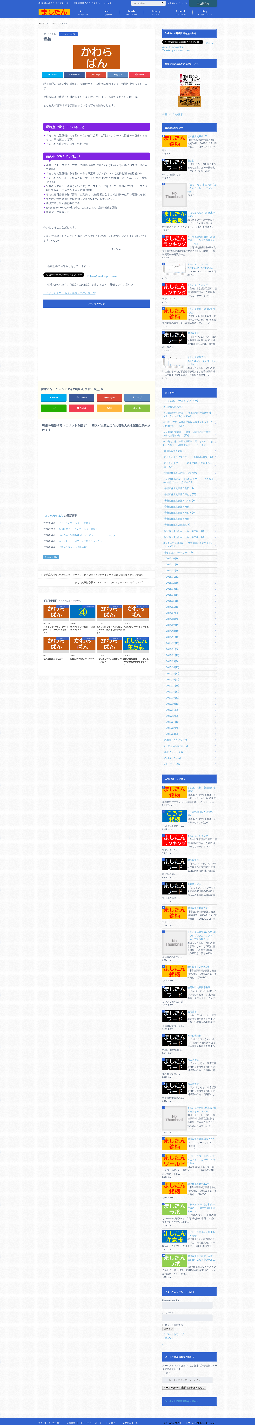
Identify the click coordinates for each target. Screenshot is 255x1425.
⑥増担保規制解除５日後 (178, 517)
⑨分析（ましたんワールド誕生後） (184, 535)
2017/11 (172, 707)
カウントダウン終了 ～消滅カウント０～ (80, 541)
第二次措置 (193, 1057)
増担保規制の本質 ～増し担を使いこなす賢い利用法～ (201, 1257)
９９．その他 (171, 762)
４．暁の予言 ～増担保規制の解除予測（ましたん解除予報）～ (188, 423)
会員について (169, 1334)
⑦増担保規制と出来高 (177, 523)
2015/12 (172, 569)
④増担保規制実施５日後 (178, 505)
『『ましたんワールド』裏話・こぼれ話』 (68, 293)
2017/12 (172, 713)
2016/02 (172, 581)
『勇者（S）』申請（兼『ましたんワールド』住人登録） (202, 188)
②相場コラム (172, 755)
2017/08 (172, 689)
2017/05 (172, 671)
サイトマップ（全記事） (49, 1420)
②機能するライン (175, 737)
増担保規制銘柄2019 (198, 1181)
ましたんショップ (205, 11)
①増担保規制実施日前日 (179, 487)
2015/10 (172, 557)
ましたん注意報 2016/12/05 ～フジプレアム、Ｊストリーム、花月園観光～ (202, 933)
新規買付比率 (194, 881)
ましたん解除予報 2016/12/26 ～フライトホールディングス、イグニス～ (112, 582)
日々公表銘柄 (194, 1033)
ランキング (156, 11)
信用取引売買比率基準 (199, 984)
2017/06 (172, 677)
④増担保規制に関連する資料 (180, 471)
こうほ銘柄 (107, 11)
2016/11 (172, 635)
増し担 (191, 160)
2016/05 (172, 599)
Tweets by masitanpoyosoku (177, 50)
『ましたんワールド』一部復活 (75, 523)
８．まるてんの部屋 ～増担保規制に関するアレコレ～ (188, 543)
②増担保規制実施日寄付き (180, 493)
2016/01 (172, 575)
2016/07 (172, 611)
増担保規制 (193, 332)
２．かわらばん (54, 515)
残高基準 (192, 1008)
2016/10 (172, 629)
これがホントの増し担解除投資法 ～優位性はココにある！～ (201, 1205)
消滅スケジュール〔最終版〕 (73, 547)
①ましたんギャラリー (178, 551)
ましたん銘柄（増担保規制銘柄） (201, 310)
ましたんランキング (198, 284)
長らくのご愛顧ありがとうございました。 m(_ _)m (87, 535)
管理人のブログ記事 (172, 114)
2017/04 (172, 665)
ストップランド (180, 11)
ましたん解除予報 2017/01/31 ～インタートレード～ (202, 360)
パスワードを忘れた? (173, 1331)
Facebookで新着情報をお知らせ (181, 1398)
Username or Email (171, 1297)
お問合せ (203, 3)
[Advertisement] (96, 341)
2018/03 (172, 731)
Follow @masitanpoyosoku (102, 275)
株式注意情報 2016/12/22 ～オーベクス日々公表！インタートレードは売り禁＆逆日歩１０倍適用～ (95, 574)
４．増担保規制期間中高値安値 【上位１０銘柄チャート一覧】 (201, 240)
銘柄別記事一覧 (130, 1420)
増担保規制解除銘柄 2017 (201, 1136)
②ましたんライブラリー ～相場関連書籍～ (188, 456)
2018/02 (172, 725)
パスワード (168, 1309)
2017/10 (172, 701)
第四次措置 (193, 1081)
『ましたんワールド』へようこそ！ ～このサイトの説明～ (201, 1157)
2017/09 (172, 695)
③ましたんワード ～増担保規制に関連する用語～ (188, 464)
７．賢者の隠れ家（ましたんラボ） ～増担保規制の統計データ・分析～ (188, 479)
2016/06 (172, 605)
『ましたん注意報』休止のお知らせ (201, 214)
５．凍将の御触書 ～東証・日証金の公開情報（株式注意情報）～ (187, 433)
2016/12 (172, 641)
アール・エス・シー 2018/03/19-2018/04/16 (200, 266)
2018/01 (172, 719)
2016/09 (172, 623)
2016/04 (172, 593)
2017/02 (172, 653)
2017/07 (172, 683)
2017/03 (172, 659)
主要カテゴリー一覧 (178, 3)
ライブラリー (131, 11)
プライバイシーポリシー (92, 1420)
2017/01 (172, 647)
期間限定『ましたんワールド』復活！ (78, 529)
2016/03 (172, 587)
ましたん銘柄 (83, 11)
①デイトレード (173, 749)
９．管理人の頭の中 (175, 743)
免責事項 (71, 1420)
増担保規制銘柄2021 (198, 136)
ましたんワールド (187, 1420)
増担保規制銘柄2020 (198, 964)
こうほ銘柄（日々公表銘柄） (200, 811)
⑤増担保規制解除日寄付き (179, 511)
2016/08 (172, 617)
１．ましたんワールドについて (180, 400)
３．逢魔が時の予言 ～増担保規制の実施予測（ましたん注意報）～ (187, 414)
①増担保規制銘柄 (175, 450)
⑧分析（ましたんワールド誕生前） (184, 529)
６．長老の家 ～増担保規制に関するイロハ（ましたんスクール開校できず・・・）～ (188, 442)
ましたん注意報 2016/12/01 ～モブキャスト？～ (202, 1107)
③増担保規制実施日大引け (179, 499)
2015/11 (172, 563)
